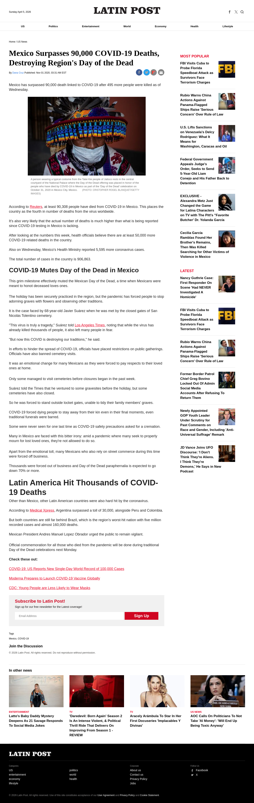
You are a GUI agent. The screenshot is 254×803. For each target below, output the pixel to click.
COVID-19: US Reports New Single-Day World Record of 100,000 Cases (66, 569)
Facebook (202, 770)
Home (12, 41)
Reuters (36, 207)
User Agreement (106, 795)
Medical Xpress (42, 510)
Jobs (133, 783)
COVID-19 (23, 638)
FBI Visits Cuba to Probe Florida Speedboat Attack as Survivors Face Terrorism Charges (196, 72)
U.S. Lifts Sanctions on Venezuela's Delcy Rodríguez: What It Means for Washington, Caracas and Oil (203, 136)
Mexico (12, 638)
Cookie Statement (149, 795)
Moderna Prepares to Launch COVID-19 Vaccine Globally (54, 578)
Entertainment (90, 26)
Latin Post (127, 10)
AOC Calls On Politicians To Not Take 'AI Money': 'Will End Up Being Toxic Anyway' (216, 720)
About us (135, 770)
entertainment (17, 774)
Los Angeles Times (90, 325)
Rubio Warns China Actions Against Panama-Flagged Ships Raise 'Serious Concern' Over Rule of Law (201, 104)
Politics (53, 26)
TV (70, 712)
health (73, 779)
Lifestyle (228, 26)
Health (194, 26)
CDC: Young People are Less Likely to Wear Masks (49, 588)
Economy (160, 26)
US (23, 26)
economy (14, 779)
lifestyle (13, 783)
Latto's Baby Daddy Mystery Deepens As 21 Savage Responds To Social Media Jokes (36, 720)
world (72, 774)
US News (22, 41)
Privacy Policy (138, 779)
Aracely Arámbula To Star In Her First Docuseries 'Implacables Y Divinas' (155, 720)
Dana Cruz (18, 72)
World (127, 26)
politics (73, 770)
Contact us (136, 774)
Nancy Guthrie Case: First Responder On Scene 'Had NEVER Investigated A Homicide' (196, 287)
